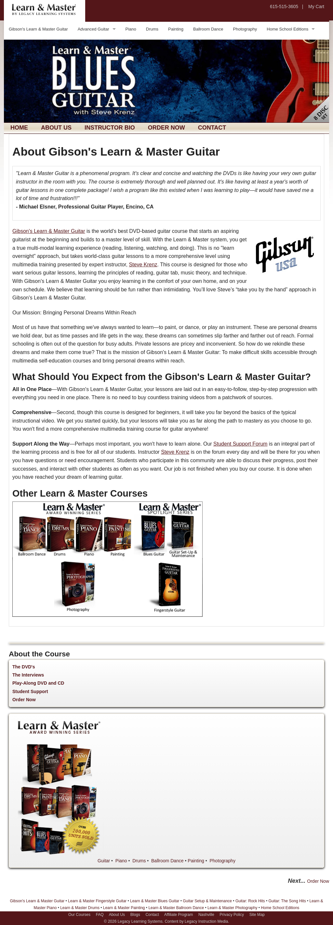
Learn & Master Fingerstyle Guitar (97, 901)
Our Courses (79, 914)
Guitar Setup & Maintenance (207, 901)
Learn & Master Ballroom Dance (176, 908)
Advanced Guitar (93, 29)
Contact (212, 127)
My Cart (316, 6)
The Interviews (28, 675)
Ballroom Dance (208, 29)
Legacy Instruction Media (206, 921)
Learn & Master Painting (124, 908)
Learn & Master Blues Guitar (154, 901)
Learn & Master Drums (80, 908)
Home (19, 127)
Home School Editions (287, 29)
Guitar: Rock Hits (250, 901)
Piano (131, 29)
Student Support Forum (240, 444)
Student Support (30, 691)
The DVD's (23, 666)
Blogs (135, 914)
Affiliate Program (178, 914)
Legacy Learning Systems (140, 921)
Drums (152, 29)
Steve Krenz (143, 264)
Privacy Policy (232, 914)
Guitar (104, 860)
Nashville (206, 914)
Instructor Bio (110, 127)
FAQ (100, 914)
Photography (245, 29)
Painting (175, 29)
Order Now (166, 127)
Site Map (257, 914)
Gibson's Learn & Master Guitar (38, 29)
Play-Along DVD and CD (38, 683)
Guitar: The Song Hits (287, 901)
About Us (56, 127)
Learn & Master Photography (232, 908)
